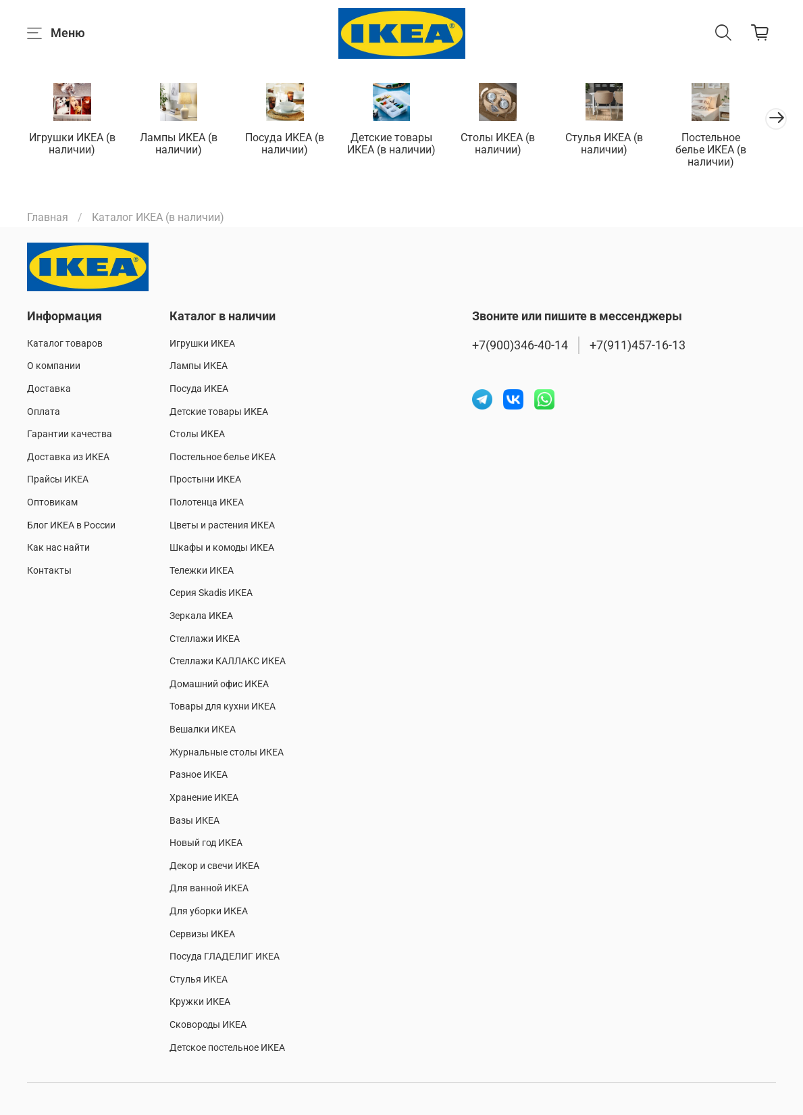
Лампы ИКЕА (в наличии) (183, 144)
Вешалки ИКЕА (203, 729)
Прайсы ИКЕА (57, 480)
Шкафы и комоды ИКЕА (222, 547)
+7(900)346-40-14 (520, 345)
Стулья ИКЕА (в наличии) (620, 144)
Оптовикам (52, 502)
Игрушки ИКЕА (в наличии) (73, 144)
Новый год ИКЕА (206, 843)
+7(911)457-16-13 (637, 345)
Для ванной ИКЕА (209, 889)
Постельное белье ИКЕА (223, 457)
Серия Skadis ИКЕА (211, 593)
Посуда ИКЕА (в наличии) (292, 144)
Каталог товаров (65, 343)
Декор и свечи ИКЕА (214, 866)
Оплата (43, 412)
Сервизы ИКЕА (202, 934)
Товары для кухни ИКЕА (223, 707)
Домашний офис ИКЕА (219, 684)
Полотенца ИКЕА (207, 502)
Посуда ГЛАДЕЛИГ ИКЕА (225, 956)
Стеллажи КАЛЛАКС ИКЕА (228, 661)
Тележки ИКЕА (202, 570)
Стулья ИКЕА (199, 979)
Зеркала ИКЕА (201, 616)
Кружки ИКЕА (200, 1002)
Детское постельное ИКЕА (227, 1048)
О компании (53, 366)
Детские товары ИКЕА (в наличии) (401, 144)
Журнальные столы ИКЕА (227, 752)
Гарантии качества (69, 434)
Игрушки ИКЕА (202, 343)
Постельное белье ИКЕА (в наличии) (729, 144)
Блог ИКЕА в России (71, 525)
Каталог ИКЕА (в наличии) (158, 218)
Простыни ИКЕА (205, 480)
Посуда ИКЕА (199, 389)
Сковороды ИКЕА (208, 1025)
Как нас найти (58, 547)
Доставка (49, 389)
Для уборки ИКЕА (209, 911)
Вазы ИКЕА (194, 820)
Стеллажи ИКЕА (205, 639)
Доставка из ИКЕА (68, 457)
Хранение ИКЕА (204, 797)
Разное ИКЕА (199, 775)
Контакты (49, 570)
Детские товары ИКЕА (219, 412)
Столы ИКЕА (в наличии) (510, 144)
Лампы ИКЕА (199, 366)
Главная (47, 218)
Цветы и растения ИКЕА (222, 525)
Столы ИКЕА (197, 434)
